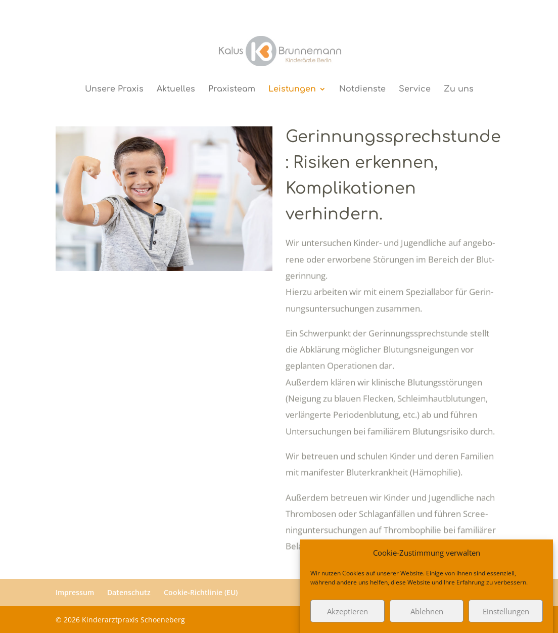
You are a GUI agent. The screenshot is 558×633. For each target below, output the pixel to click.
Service (415, 89)
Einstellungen (506, 615)
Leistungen (292, 89)
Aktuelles (176, 89)
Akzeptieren (347, 615)
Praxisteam (231, 89)
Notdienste (362, 89)
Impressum (75, 592)
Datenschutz (129, 592)
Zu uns (459, 89)
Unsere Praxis (114, 89)
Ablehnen (426, 615)
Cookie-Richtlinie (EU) (201, 592)
